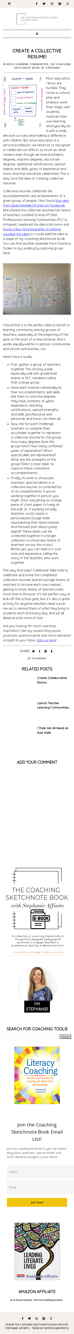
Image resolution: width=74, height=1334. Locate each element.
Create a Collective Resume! (37, 54)
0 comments (37, 658)
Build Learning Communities (28, 64)
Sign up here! (46, 640)
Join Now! (37, 1202)
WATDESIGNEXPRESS (56, 1328)
